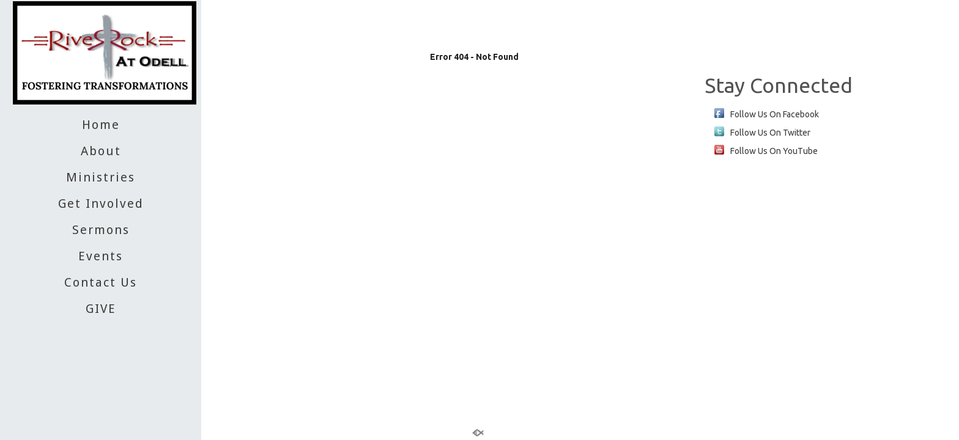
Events (100, 256)
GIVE (101, 308)
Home (101, 124)
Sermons (101, 229)
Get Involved (101, 203)
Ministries (100, 177)
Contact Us (100, 282)
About (101, 151)
